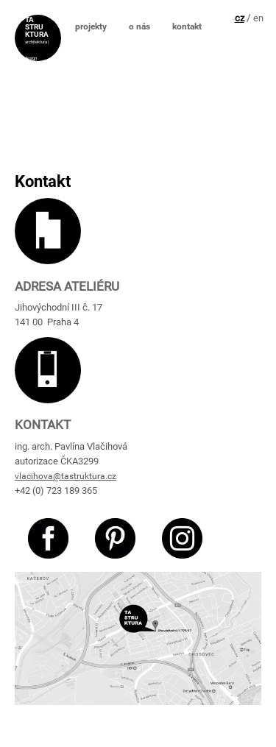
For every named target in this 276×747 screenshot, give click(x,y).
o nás (139, 26)
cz (239, 18)
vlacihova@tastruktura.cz (65, 476)
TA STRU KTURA (37, 25)
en (258, 18)
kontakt (187, 26)
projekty (91, 26)
